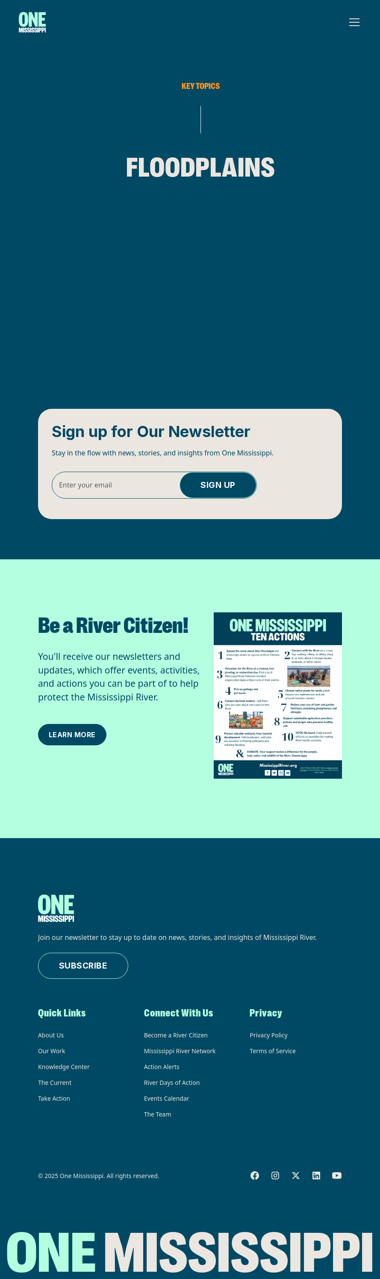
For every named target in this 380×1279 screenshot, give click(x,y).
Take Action (54, 1098)
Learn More (72, 734)
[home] (32, 22)
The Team (157, 1114)
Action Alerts (162, 1067)
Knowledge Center (64, 1067)
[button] (352, 22)
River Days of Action (172, 1082)
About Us (51, 1035)
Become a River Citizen (176, 1035)
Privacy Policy (268, 1035)
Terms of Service (273, 1051)
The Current (54, 1082)
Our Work (51, 1051)
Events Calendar (166, 1098)
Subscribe (83, 965)
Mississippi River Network (180, 1051)
